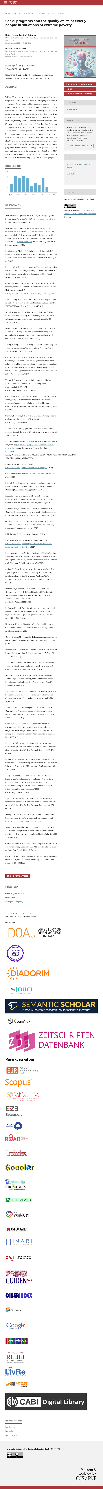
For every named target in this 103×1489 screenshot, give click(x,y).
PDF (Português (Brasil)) (81, 84)
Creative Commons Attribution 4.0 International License (80, 213)
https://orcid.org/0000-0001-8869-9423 (18, 43)
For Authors (10, 1431)
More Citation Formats (78, 146)
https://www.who (24, 241)
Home (8, 14)
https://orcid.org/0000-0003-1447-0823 (18, 57)
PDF (70, 89)
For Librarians (11, 1435)
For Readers (10, 1427)
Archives (17, 14)
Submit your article (17, 876)
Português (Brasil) (16, 893)
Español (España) (15, 901)
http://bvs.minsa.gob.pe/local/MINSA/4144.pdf (26, 467)
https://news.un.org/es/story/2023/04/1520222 (27, 293)
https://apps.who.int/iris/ (44, 219)
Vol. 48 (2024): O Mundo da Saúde (40, 14)
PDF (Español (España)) (80, 94)
